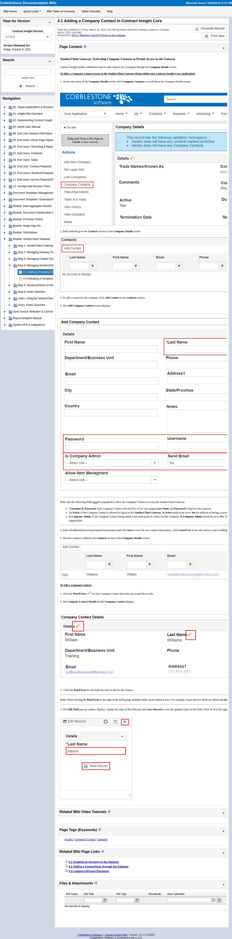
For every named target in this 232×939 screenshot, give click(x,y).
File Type (121, 893)
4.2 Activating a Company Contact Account (48, 278)
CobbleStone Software (90, 935)
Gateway (102, 839)
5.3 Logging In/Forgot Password (89, 871)
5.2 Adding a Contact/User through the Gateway (98, 866)
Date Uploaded (175, 893)
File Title (89, 893)
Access (69, 839)
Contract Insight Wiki (116, 935)
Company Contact (84, 839)
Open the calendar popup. (213, 900)
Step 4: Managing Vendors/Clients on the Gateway (99, 35)
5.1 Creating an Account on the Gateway (94, 862)
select (47, 36)
